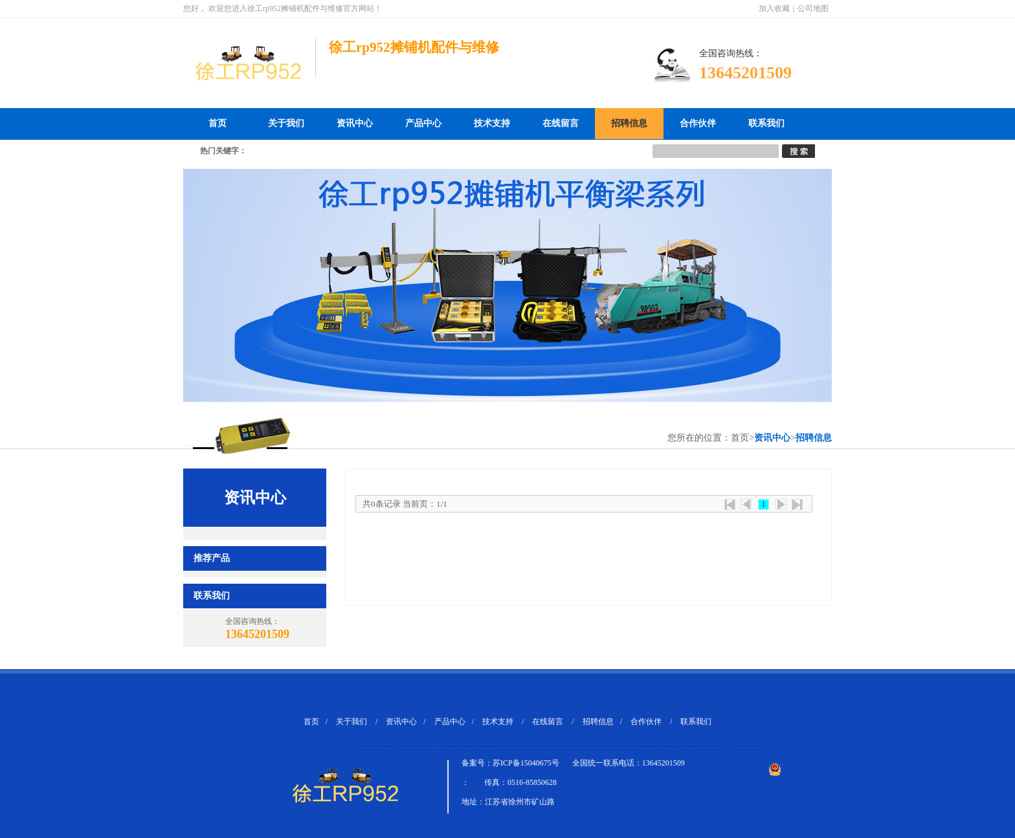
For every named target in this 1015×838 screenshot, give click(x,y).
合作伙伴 (698, 123)
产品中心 (423, 123)
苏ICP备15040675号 (526, 762)
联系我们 (766, 123)
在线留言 (560, 123)
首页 (217, 123)
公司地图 (813, 8)
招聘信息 (629, 123)
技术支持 (492, 123)
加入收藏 (774, 8)
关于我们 (286, 123)
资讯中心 (355, 123)
